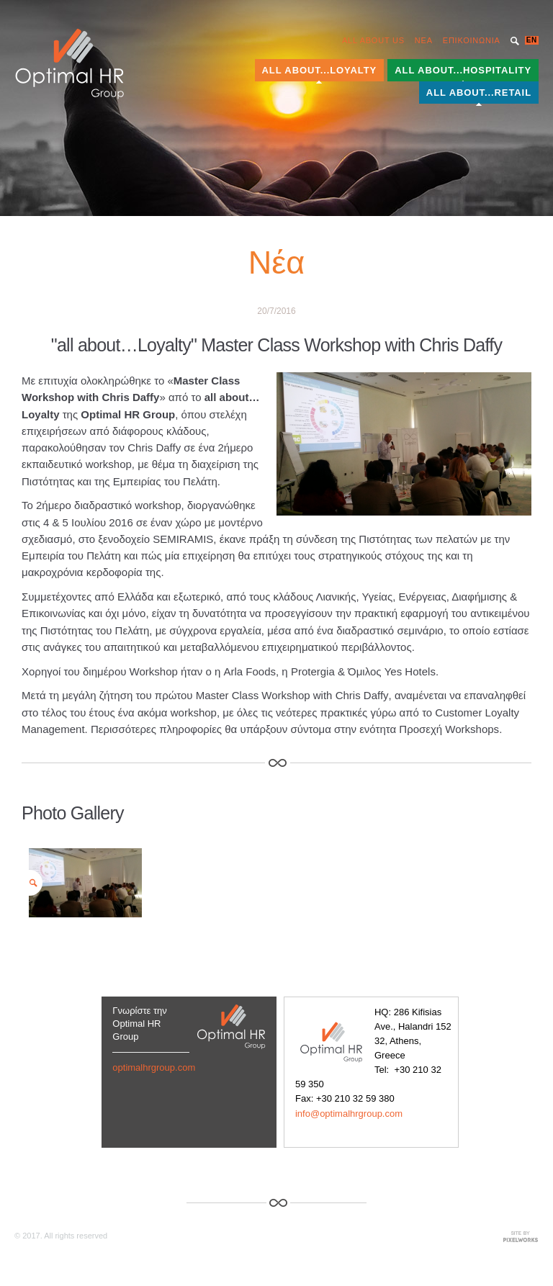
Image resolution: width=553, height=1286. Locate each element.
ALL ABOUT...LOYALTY (319, 70)
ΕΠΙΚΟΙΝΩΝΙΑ (471, 40)
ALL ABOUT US (373, 40)
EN (531, 40)
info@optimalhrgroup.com (349, 1113)
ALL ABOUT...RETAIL (478, 92)
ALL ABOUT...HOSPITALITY (463, 70)
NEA (424, 40)
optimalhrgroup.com (153, 1067)
